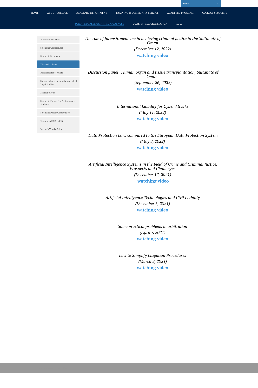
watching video (152, 55)
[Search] (196, 3)
